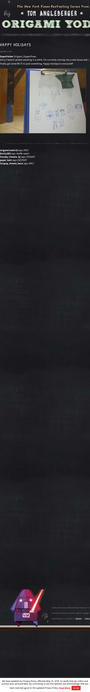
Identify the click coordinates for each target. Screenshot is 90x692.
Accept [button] (76, 688)
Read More (64, 688)
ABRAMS (78, 619)
